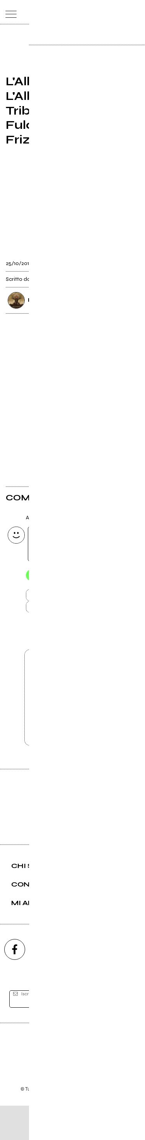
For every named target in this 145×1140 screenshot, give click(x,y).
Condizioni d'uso (55, 1113)
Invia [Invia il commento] (65, 597)
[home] (55, 11)
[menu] (9, 12)
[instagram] (43, 983)
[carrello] (106, 12)
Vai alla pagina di (73, 722)
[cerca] (121, 12)
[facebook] (14, 983)
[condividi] (132, 262)
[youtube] (72, 983)
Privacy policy (93, 1113)
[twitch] (101, 983)
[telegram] (130, 983)
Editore (72, 1079)
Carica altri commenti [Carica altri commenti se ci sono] (72, 611)
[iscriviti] (125, 1033)
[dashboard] (136, 12)
